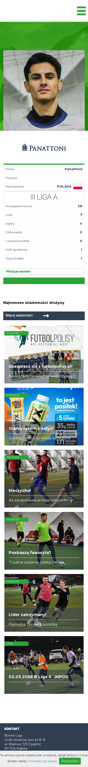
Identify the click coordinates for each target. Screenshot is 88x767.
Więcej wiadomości (18, 315)
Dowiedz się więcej (42, 761)
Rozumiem (70, 761)
